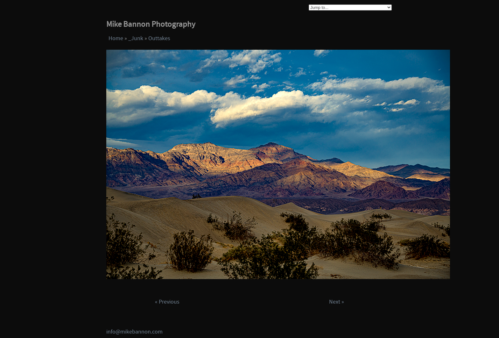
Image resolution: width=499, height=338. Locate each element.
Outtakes (159, 38)
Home (116, 38)
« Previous (167, 302)
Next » (336, 302)
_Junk (135, 38)
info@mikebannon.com (134, 331)
